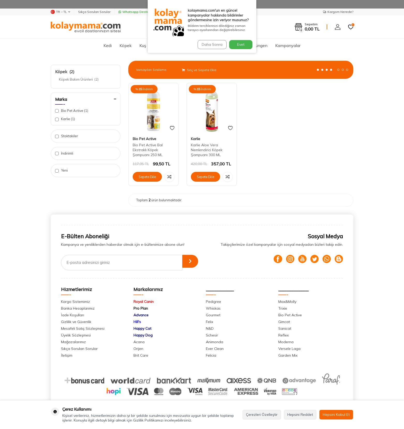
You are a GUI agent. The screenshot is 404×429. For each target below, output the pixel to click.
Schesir (212, 335)
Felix (209, 321)
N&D (210, 328)
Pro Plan (140, 308)
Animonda (214, 342)
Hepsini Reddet (300, 414)
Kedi (107, 45)
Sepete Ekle (147, 176)
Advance (140, 315)
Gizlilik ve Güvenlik (76, 321)
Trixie (282, 308)
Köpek (125, 45)
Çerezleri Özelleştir (262, 414)
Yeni (61, 170)
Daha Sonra (210, 44)
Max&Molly (287, 301)
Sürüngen (258, 45)
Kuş (142, 45)
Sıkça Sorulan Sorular (94, 12)
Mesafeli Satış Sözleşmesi (82, 328)
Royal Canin (143, 301)
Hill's (137, 321)
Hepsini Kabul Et (336, 414)
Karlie (65, 119)
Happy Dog (143, 335)
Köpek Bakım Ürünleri (79, 79)
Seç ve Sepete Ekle (199, 70)
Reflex (283, 335)
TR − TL (60, 12)
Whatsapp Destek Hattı (138, 12)
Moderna (286, 342)
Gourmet (213, 315)
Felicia (211, 355)
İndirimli (64, 153)
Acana (139, 342)
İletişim (66, 355)
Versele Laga (289, 348)
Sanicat (284, 328)
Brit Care (140, 355)
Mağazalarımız (73, 342)
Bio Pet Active (71, 111)
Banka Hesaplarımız (78, 308)
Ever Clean (215, 348)
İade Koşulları (72, 315)
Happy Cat (142, 328)
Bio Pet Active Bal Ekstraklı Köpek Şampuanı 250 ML (148, 150)
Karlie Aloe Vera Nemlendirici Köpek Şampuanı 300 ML (206, 150)
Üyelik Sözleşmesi (76, 335)
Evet (240, 44)
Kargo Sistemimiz (75, 301)
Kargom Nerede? (338, 12)
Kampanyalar (288, 45)
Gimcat (284, 321)
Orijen (138, 348)
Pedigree (213, 301)
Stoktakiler (66, 136)
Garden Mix (287, 355)
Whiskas (213, 308)
